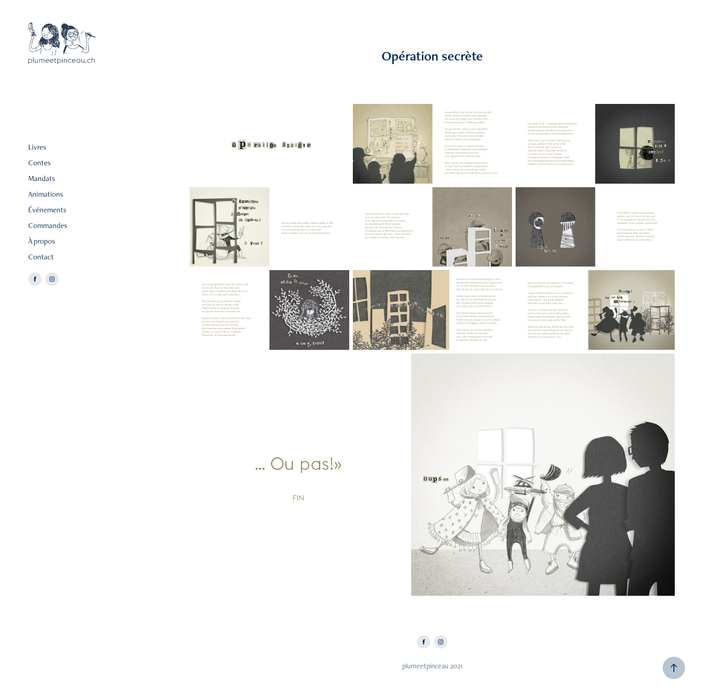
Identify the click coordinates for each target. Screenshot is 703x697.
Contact (41, 257)
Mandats (41, 178)
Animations (45, 194)
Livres (37, 147)
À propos (41, 241)
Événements (47, 210)
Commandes (47, 225)
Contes (39, 163)
